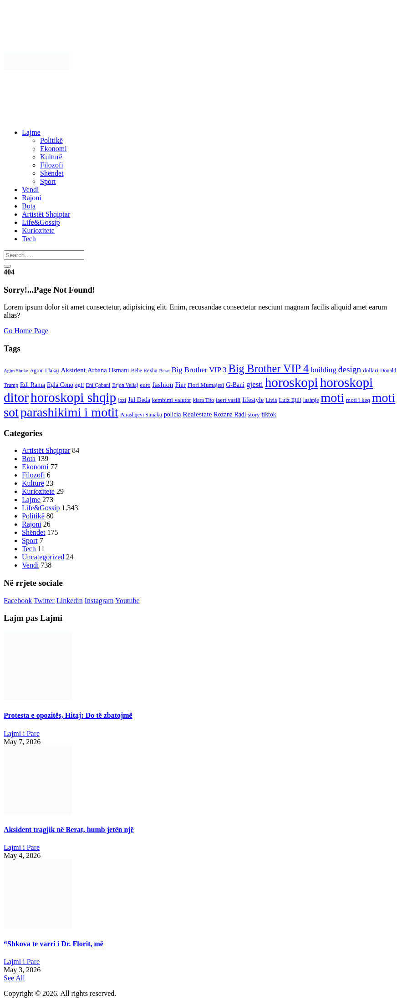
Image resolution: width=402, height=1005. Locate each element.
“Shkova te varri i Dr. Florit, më (53, 944)
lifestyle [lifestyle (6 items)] (253, 399)
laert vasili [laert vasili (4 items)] (228, 399)
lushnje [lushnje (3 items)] (311, 400)
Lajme (31, 132)
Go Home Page (26, 331)
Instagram (99, 600)
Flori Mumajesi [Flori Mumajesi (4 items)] (206, 384)
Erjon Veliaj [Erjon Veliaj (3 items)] (125, 385)
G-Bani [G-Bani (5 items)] (235, 384)
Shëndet (52, 173)
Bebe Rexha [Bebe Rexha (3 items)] (144, 370)
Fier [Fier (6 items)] (180, 384)
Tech (29, 239)
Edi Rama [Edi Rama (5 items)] (32, 384)
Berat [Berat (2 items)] (164, 370)
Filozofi (51, 165)
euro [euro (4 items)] (145, 384)
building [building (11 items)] (323, 369)
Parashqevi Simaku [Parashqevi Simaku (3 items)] (141, 414)
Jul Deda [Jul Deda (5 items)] (139, 399)
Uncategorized (43, 557)
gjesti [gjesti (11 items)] (254, 384)
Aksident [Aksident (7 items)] (73, 370)
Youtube (127, 600)
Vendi (30, 189)
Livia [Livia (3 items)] (271, 400)
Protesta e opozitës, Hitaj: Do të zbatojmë (68, 715)
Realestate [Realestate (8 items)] (197, 414)
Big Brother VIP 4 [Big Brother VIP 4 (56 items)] (269, 368)
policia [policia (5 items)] (172, 414)
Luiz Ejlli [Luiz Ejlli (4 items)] (290, 399)
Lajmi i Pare (22, 733)
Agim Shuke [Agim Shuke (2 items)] (16, 370)
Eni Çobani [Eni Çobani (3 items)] (98, 385)
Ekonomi (53, 148)
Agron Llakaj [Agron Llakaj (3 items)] (44, 370)
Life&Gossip (41, 222)
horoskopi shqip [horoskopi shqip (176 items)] (73, 397)
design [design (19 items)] (349, 369)
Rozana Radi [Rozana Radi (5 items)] (230, 414)
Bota (29, 206)
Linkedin (69, 600)
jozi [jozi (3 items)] (122, 400)
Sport (48, 181)
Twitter (44, 600)
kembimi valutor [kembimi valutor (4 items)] (171, 399)
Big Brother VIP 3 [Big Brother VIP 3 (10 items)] (199, 369)
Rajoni (31, 198)
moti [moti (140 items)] (332, 398)
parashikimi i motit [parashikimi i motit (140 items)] (69, 412)
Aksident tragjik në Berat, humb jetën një (69, 829)
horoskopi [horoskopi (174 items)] (291, 382)
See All (14, 978)
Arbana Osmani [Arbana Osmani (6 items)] (108, 370)
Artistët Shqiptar (46, 214)
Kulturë (51, 157)
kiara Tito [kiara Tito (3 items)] (203, 400)
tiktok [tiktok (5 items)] (268, 414)
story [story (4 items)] (254, 414)
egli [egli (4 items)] (79, 384)
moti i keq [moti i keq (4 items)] (358, 399)
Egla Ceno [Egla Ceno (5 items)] (60, 384)
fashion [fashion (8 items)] (163, 384)
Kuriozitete (38, 230)
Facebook (18, 600)
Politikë (51, 140)
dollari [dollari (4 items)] (370, 370)
